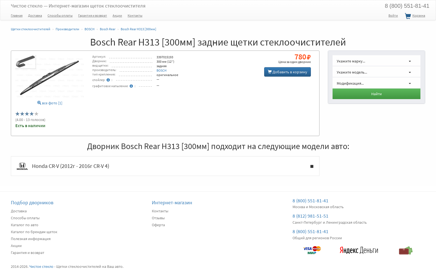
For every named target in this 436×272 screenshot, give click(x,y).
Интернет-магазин (172, 202)
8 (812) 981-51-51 (310, 216)
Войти (393, 15)
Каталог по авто (24, 224)
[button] (376, 60)
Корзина (414, 16)
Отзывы (158, 217)
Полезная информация (31, 238)
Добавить (287, 71)
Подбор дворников (32, 202)
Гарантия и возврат (92, 15)
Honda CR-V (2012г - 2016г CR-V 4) (165, 166)
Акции (117, 15)
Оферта (158, 224)
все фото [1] (49, 103)
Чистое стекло (78, 5)
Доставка (35, 15)
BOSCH (162, 70)
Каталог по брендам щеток (34, 231)
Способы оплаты (60, 15)
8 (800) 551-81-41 (407, 6)
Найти (376, 93)
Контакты (135, 15)
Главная (17, 15)
